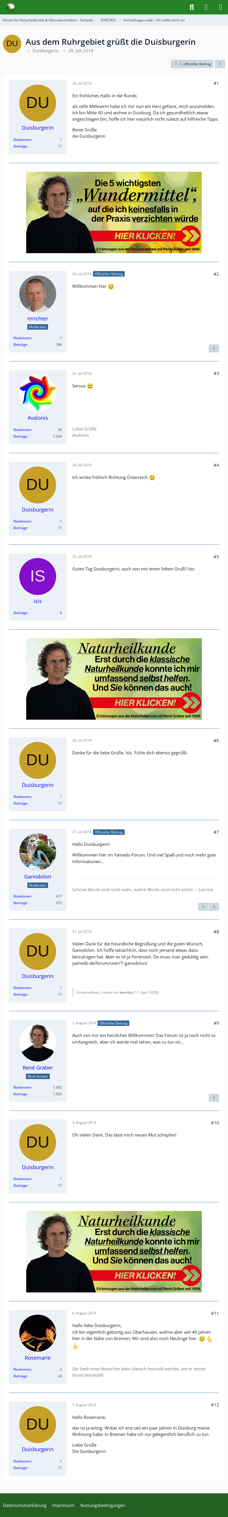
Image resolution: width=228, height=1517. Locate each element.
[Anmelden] (206, 7)
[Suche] (191, 7)
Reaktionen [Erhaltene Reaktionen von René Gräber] (22, 1087)
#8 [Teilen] (216, 931)
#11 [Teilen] (215, 1313)
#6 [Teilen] (216, 740)
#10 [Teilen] (215, 1123)
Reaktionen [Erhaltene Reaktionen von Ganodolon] (22, 896)
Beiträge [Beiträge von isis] (20, 612)
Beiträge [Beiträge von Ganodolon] (20, 902)
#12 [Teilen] (215, 1405)
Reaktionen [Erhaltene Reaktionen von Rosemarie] (22, 1369)
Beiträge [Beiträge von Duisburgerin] (20, 146)
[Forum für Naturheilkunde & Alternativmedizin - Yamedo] (11, 7)
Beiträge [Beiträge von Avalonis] (20, 436)
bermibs (126, 992)
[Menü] (220, 7)
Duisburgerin (45, 50)
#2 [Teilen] (216, 274)
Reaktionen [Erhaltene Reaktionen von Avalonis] (22, 429)
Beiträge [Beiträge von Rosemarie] (20, 1376)
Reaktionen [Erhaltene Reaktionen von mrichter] (22, 337)
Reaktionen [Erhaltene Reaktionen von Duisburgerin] (22, 139)
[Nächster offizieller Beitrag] (214, 348)
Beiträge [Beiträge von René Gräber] (20, 1093)
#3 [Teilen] (216, 373)
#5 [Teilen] (216, 556)
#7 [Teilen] (216, 832)
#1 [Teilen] (216, 83)
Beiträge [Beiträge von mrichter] (20, 344)
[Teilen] (220, 64)
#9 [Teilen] (216, 1023)
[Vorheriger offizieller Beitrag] (203, 907)
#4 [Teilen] (216, 465)
